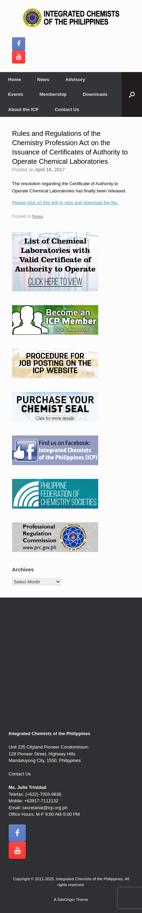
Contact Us (67, 109)
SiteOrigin (66, 899)
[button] (132, 94)
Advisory (75, 79)
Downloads (95, 94)
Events (15, 94)
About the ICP (23, 109)
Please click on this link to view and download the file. (65, 202)
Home (14, 79)
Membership (53, 94)
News (43, 79)
